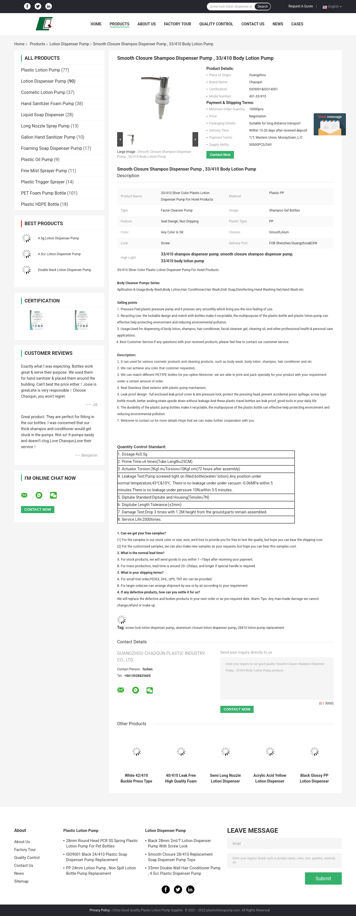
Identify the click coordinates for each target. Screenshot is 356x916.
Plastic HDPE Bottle (40, 204)
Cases (297, 24)
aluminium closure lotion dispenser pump (206, 628)
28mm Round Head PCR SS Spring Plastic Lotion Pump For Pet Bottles (102, 843)
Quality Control (216, 24)
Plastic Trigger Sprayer (43, 182)
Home (96, 24)
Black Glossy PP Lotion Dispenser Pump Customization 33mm (314, 778)
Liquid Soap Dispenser (42, 114)
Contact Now (220, 155)
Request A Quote (301, 6)
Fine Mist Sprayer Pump (44, 170)
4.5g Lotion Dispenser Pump (58, 238)
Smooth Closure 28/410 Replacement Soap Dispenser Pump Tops (180, 857)
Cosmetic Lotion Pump (43, 92)
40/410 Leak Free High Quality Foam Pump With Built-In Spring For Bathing (181, 778)
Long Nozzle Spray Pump (45, 126)
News (277, 24)
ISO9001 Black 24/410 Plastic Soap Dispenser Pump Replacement (96, 857)
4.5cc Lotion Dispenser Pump (59, 254)
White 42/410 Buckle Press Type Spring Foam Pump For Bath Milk (136, 778)
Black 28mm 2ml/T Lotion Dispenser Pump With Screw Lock (179, 843)
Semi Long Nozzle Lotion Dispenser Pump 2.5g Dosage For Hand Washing (225, 778)
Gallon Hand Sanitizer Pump (48, 137)
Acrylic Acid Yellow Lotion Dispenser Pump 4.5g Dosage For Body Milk (269, 778)
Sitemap (21, 881)
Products (119, 24)
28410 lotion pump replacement (261, 628)
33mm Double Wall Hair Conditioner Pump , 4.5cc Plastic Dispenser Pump (184, 871)
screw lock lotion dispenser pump (149, 628)
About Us (147, 24)
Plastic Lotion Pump (40, 70)
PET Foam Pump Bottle (43, 193)
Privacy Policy (100, 910)
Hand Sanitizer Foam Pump (47, 103)
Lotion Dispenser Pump (69, 44)
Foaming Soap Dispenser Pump (51, 148)
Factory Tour (177, 24)
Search (262, 6)
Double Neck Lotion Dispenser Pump (64, 270)
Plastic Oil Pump (37, 159)
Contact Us (252, 24)
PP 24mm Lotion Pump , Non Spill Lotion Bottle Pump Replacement (101, 871)
